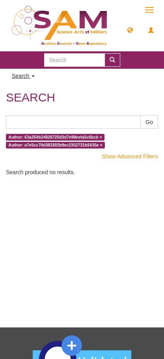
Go (149, 122)
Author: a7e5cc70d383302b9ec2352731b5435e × (55, 145)
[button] (130, 29)
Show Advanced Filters (130, 156)
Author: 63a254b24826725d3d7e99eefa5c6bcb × (55, 137)
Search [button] (23, 76)
